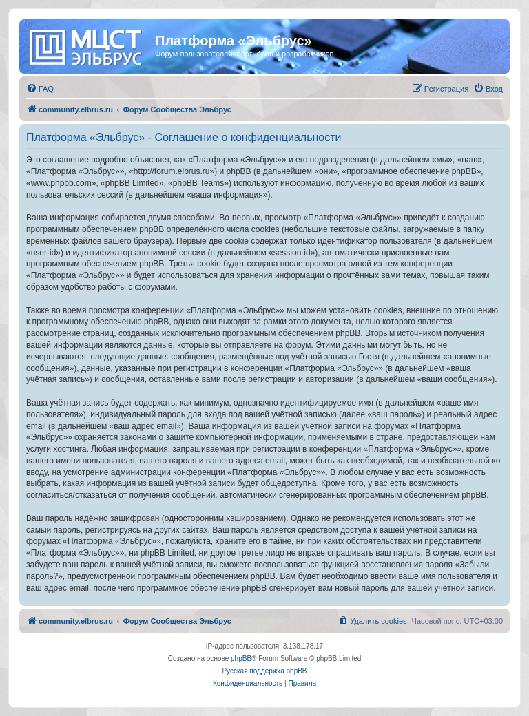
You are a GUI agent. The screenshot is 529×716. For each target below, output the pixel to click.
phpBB (241, 658)
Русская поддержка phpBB (264, 671)
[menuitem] (40, 89)
